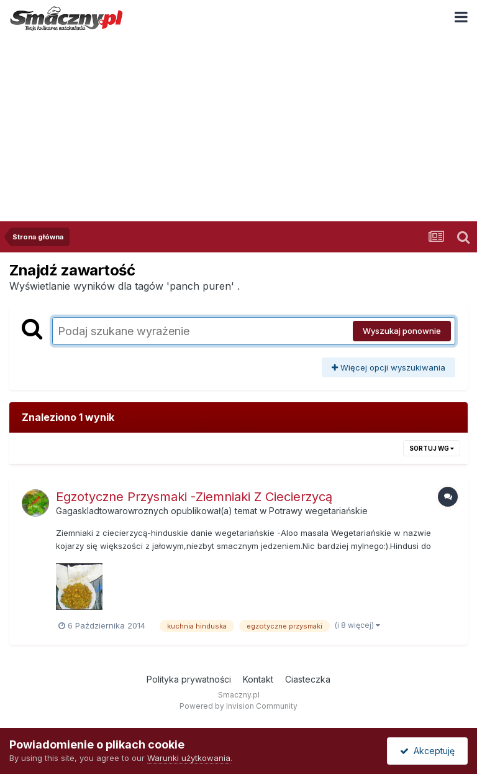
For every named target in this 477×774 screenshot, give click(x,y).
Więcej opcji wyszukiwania (388, 367)
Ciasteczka (307, 679)
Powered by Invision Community (238, 706)
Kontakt (258, 679)
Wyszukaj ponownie (402, 331)
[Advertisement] (238, 128)
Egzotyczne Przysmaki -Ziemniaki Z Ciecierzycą (194, 496)
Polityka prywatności (189, 679)
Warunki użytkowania (188, 758)
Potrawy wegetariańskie (318, 510)
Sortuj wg (431, 448)
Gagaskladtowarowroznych (112, 510)
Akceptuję (427, 750)
